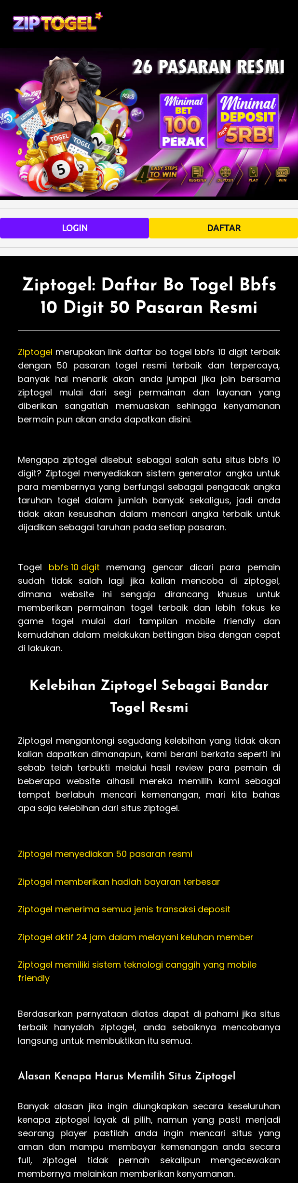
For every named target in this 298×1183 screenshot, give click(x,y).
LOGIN (75, 228)
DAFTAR (224, 228)
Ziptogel (35, 352)
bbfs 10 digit (74, 567)
